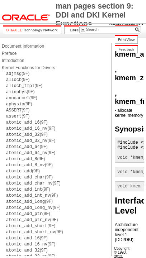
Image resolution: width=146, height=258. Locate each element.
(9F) (17, 73)
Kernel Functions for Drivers (28, 67)
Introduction (13, 60)
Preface (9, 53)
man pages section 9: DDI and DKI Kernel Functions (94, 15)
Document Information (23, 46)
